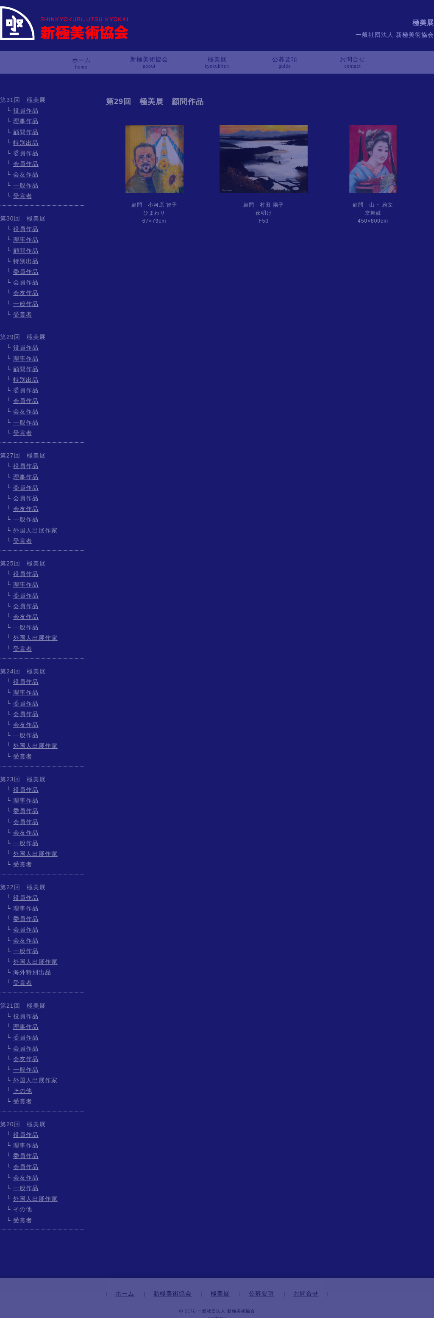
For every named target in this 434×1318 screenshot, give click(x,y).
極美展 (217, 59)
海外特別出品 (32, 972)
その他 (22, 1090)
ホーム (81, 60)
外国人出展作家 (35, 530)
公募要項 (285, 59)
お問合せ (352, 59)
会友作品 (26, 174)
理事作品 (26, 121)
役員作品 (26, 110)
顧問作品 (26, 132)
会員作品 (26, 163)
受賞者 (22, 196)
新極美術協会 (149, 59)
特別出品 (26, 142)
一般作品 (26, 185)
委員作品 (26, 153)
